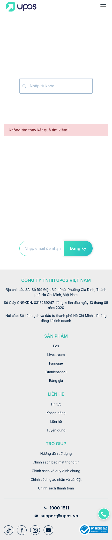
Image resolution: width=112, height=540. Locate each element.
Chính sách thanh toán (56, 488)
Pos (56, 346)
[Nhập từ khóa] (61, 86)
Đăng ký (78, 248)
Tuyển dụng (56, 430)
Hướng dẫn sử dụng (56, 453)
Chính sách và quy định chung (56, 471)
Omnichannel (56, 372)
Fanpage (56, 363)
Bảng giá (56, 381)
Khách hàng (56, 413)
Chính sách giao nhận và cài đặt (56, 479)
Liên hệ (56, 421)
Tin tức (56, 404)
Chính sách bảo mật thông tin (56, 462)
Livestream (56, 355)
